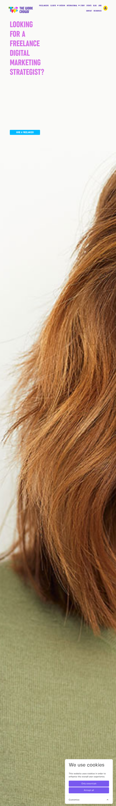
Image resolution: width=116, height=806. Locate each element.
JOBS (100, 6)
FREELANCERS (44, 6)
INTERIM (62, 5)
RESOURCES (98, 11)
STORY (83, 6)
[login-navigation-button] (105, 8)
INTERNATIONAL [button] (72, 5)
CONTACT (89, 11)
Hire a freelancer (25, 132)
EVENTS (89, 6)
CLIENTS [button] (53, 5)
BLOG (95, 6)
